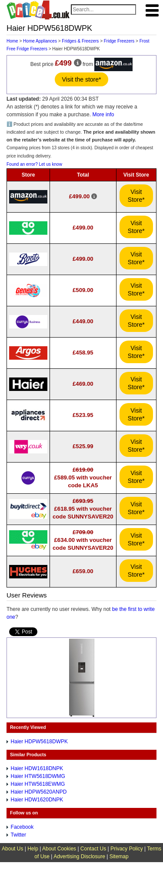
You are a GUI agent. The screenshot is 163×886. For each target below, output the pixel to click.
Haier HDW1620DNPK (37, 800)
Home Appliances (40, 41)
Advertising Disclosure (79, 856)
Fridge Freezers (119, 41)
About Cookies (59, 849)
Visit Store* (136, 195)
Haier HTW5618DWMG (38, 776)
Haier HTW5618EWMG (38, 784)
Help (32, 849)
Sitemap (119, 856)
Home (12, 41)
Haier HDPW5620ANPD (39, 792)
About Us (12, 849)
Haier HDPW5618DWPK (39, 741)
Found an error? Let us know (34, 164)
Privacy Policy (126, 849)
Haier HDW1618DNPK (37, 768)
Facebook (22, 827)
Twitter (18, 835)
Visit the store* (81, 79)
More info (103, 115)
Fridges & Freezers (80, 41)
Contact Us (93, 849)
